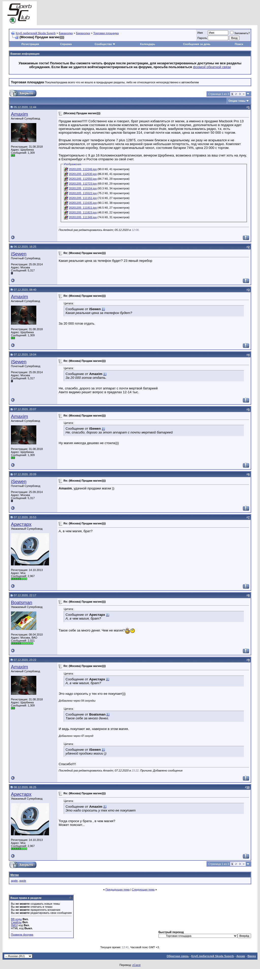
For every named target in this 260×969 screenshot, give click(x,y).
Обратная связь (178, 956)
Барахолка (66, 33)
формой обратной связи (212, 67)
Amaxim (19, 114)
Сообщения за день (196, 44)
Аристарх (21, 524)
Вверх (252, 956)
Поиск (239, 44)
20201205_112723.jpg (83, 183)
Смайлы (16, 922)
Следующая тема (143, 889)
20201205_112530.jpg (83, 173)
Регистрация (30, 44)
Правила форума (22, 934)
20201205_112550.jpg (83, 178)
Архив (240, 956)
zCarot (136, 964)
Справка (66, 44)
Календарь (147, 44)
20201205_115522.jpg (83, 193)
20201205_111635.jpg (83, 202)
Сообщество (104, 44)
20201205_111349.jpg (83, 217)
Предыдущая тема (117, 889)
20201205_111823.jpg (83, 212)
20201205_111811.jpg (83, 207)
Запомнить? (240, 33)
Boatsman (21, 602)
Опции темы (237, 100)
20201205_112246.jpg (83, 169)
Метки (14, 874)
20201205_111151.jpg (83, 198)
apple (14, 880)
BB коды (16, 919)
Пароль (202, 37)
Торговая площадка (106, 33)
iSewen (18, 253)
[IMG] (14, 925)
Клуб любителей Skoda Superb (36, 33)
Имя (200, 32)
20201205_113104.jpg (83, 188)
